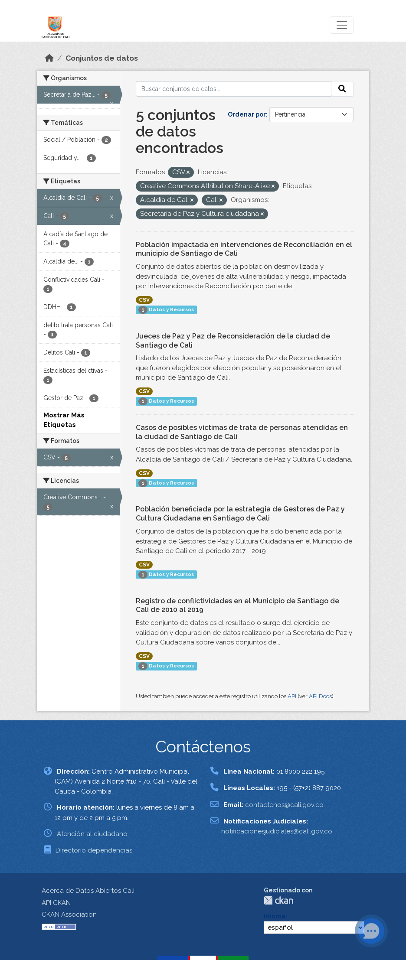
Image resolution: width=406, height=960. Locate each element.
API (292, 696)
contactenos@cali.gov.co (284, 805)
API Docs (320, 696)
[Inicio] (49, 58)
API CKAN (56, 903)
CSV (144, 300)
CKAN (278, 900)
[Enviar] (342, 89)
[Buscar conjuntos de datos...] (234, 89)
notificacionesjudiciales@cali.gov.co (276, 831)
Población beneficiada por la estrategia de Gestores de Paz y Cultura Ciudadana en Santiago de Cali (240, 513)
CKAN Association (69, 914)
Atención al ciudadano (92, 834)
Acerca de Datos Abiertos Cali (88, 891)
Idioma (274, 916)
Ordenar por (247, 114)
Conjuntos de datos (101, 58)
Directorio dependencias (94, 850)
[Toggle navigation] (342, 25)
